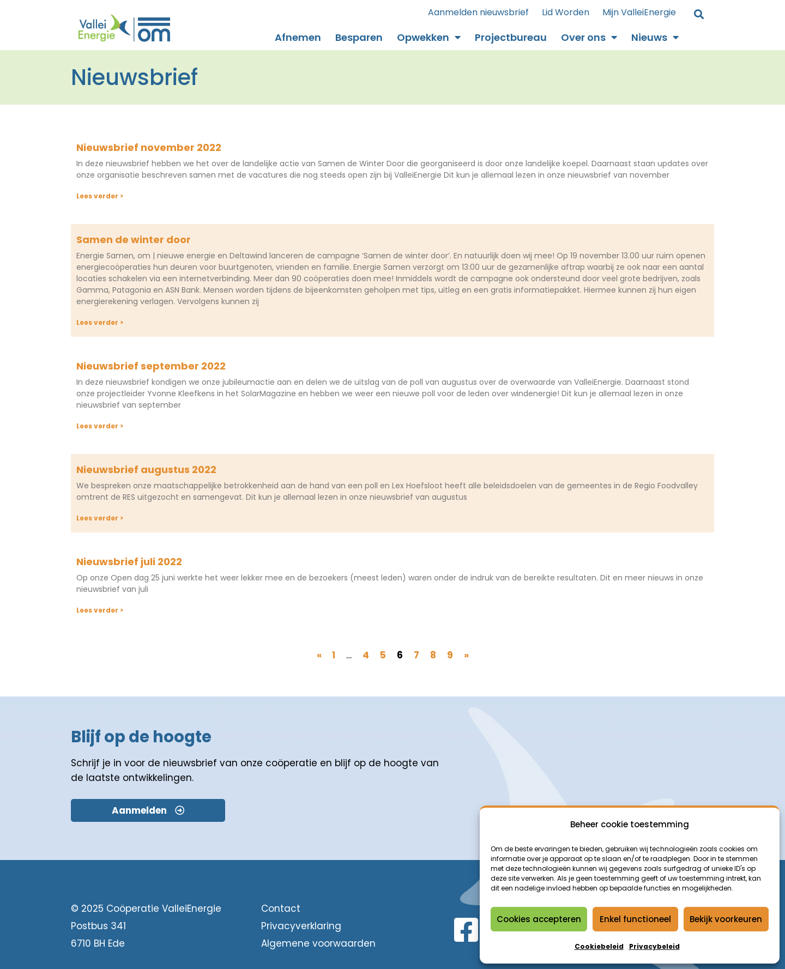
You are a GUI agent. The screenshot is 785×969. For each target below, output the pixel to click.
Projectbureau (511, 37)
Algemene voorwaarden (318, 943)
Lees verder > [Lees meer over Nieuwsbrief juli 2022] (99, 610)
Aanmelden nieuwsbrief (478, 12)
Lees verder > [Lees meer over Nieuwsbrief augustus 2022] (99, 518)
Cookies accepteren (539, 919)
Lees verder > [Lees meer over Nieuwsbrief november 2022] (99, 196)
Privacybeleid (654, 946)
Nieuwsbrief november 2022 (148, 147)
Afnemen (298, 37)
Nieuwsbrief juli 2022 (129, 561)
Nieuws (655, 37)
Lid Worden (565, 12)
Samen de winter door (133, 239)
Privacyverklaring (301, 925)
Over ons (589, 37)
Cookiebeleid (599, 946)
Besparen (359, 37)
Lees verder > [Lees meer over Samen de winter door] (99, 322)
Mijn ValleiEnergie (639, 12)
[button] (698, 15)
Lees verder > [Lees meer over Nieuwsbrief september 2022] (99, 426)
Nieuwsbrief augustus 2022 (146, 469)
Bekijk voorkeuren (726, 919)
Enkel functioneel (635, 919)
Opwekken (429, 37)
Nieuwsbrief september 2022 (151, 366)
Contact (280, 908)
